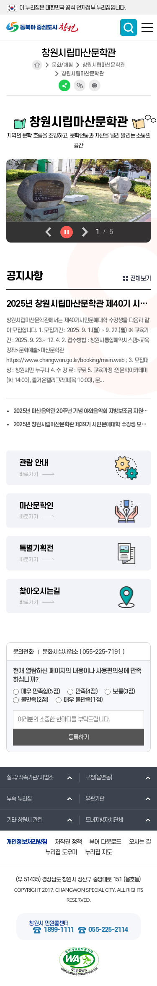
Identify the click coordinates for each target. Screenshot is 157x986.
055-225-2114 (108, 930)
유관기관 (91, 798)
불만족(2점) (34, 699)
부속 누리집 (15, 798)
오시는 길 (140, 842)
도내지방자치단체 (101, 819)
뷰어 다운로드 (105, 842)
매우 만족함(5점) (40, 691)
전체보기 (140, 278)
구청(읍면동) (95, 777)
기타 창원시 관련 (21, 819)
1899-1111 (59, 930)
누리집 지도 (98, 852)
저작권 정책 (68, 842)
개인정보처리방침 (26, 842)
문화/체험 (62, 65)
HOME (37, 65)
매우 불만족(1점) (83, 699)
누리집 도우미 (61, 852)
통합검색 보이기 (128, 27)
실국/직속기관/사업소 (26, 777)
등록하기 (78, 737)
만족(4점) (86, 691)
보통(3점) (124, 691)
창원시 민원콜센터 (48, 923)
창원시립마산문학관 (103, 65)
